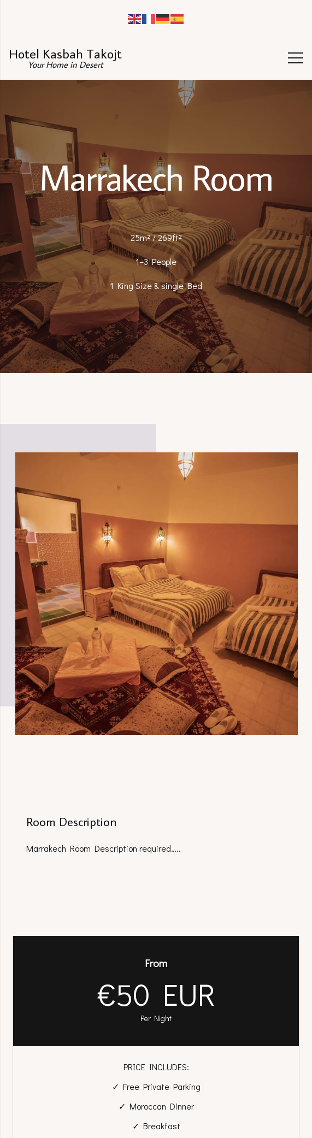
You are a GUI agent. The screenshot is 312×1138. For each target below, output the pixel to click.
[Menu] (295, 58)
